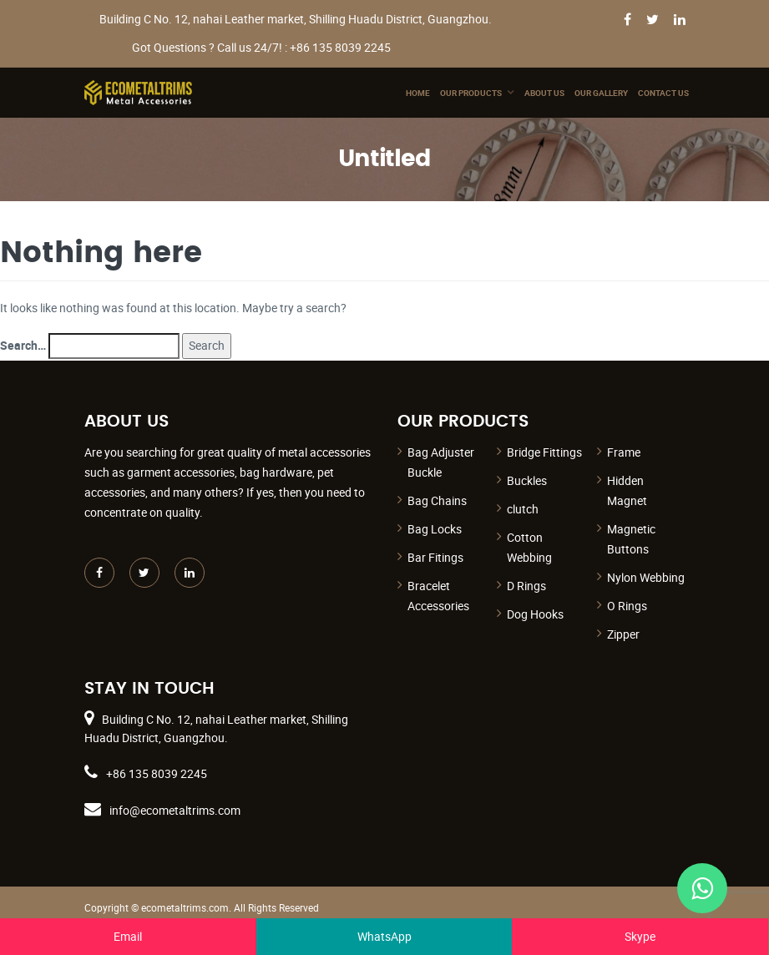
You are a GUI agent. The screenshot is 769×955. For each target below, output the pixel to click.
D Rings (526, 586)
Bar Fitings (435, 557)
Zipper (623, 634)
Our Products (471, 93)
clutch (523, 509)
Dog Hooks (535, 614)
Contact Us (663, 93)
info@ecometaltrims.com (174, 810)
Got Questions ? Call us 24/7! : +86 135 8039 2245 (261, 47)
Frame (623, 452)
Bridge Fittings (544, 452)
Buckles (527, 480)
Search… (23, 345)
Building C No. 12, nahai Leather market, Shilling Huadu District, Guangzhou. (295, 19)
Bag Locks (434, 529)
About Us (544, 93)
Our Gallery (601, 93)
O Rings (627, 606)
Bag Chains (437, 500)
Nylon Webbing (646, 577)
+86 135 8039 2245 (156, 773)
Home (418, 93)
